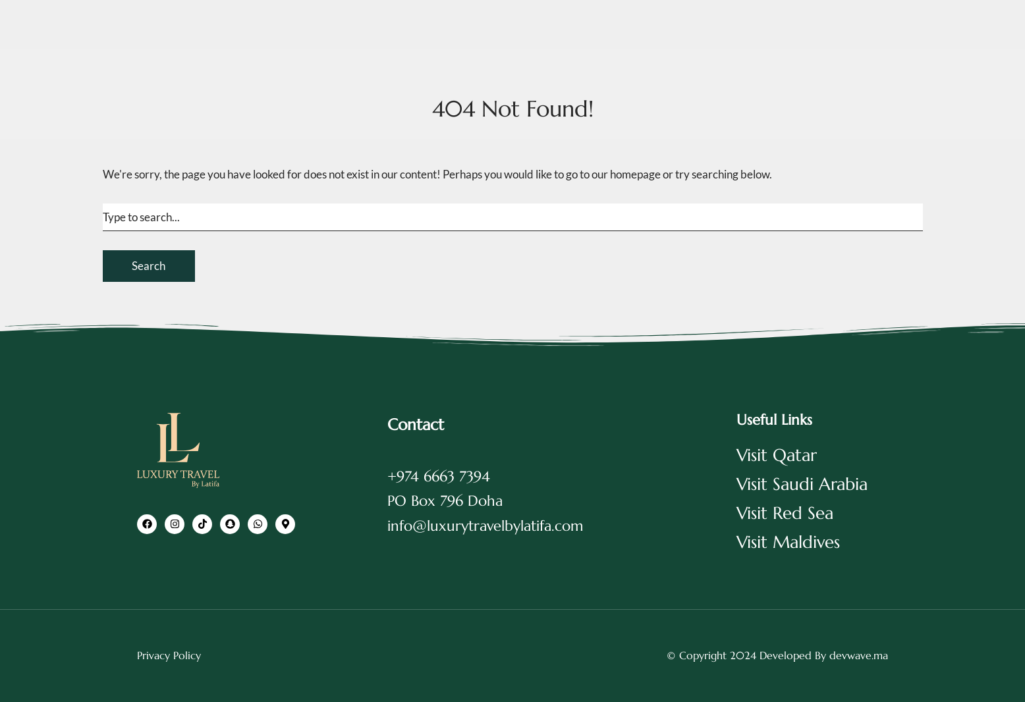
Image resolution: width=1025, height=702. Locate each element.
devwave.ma (858, 655)
